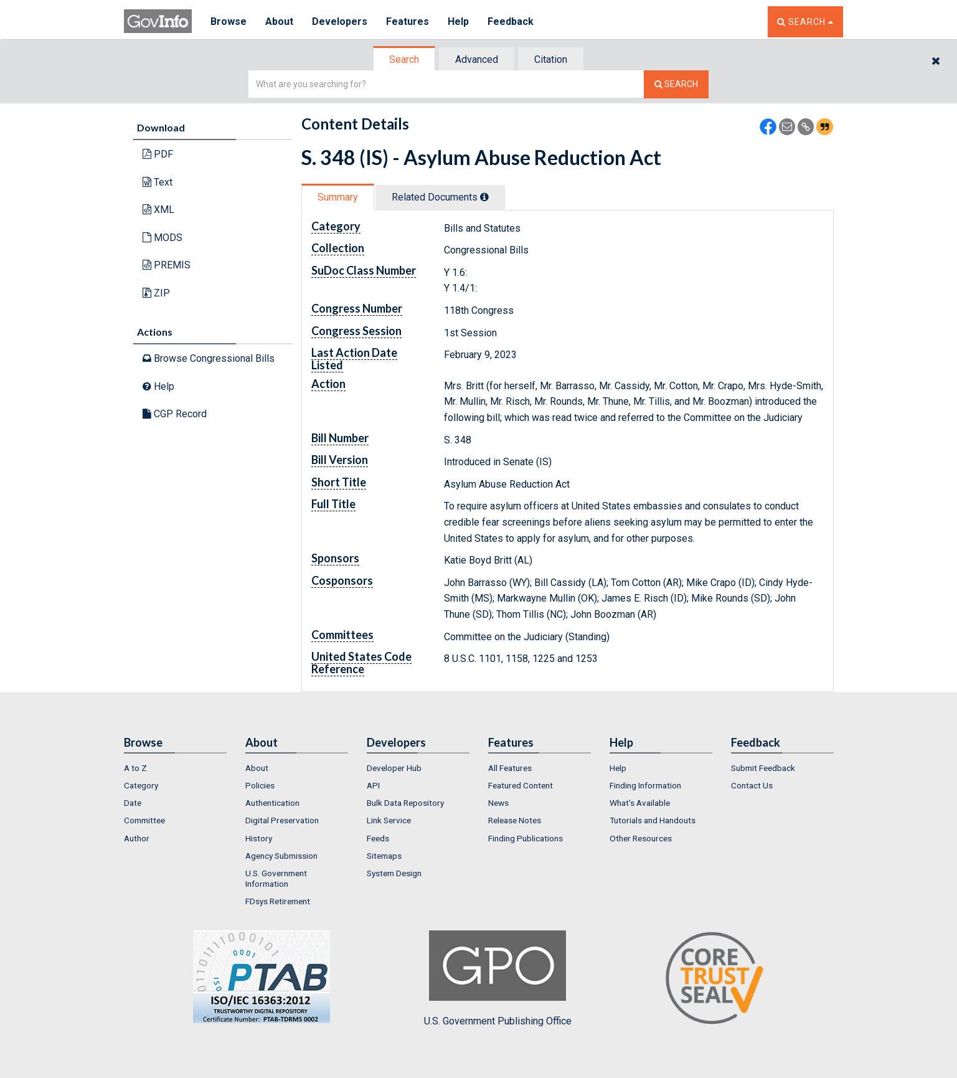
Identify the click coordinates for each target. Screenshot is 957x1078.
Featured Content (520, 785)
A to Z (135, 768)
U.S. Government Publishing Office (498, 978)
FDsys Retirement (277, 901)
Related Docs (440, 197)
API (373, 785)
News (498, 803)
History (258, 838)
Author (136, 838)
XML (158, 209)
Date (132, 803)
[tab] (404, 59)
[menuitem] (175, 768)
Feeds (378, 838)
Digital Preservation (282, 820)
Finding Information (645, 785)
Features (407, 21)
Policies (260, 785)
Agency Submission (281, 856)
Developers (339, 21)
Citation (550, 59)
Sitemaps (384, 856)
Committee (144, 820)
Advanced (476, 59)
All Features (510, 768)
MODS (162, 237)
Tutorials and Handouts (652, 820)
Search (404, 59)
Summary (338, 197)
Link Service (389, 820)
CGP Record (175, 414)
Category (141, 785)
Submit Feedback (763, 768)
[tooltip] (484, 197)
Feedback (511, 21)
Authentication (272, 803)
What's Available (640, 803)
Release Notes (514, 820)
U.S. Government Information (276, 878)
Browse (228, 21)
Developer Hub (394, 768)
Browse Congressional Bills (209, 358)
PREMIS (167, 265)
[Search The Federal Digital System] (676, 84)
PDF (158, 154)
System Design (394, 873)
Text (157, 182)
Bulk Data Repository (405, 803)
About (279, 21)
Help (458, 21)
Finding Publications (525, 838)
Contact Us (752, 785)
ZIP (156, 293)
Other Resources (641, 838)
